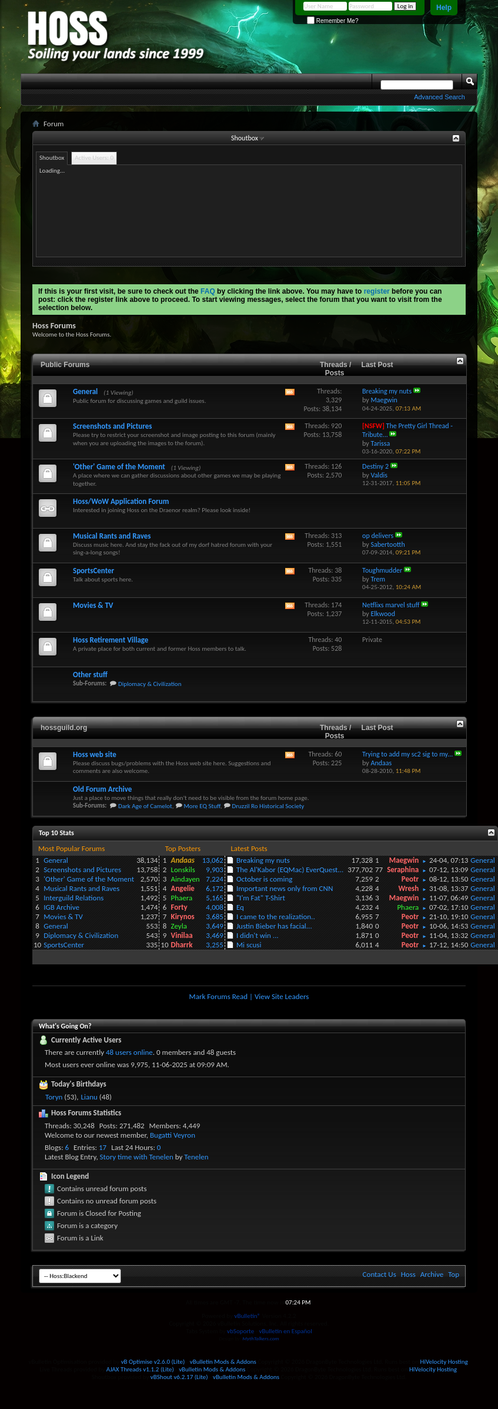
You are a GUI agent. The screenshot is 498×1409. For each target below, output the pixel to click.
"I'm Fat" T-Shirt (260, 897)
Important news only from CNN (284, 888)
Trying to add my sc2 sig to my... (407, 754)
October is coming (264, 879)
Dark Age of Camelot (145, 806)
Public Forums (65, 365)
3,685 (214, 916)
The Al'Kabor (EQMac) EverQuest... (289, 869)
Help (444, 8)
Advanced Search (439, 96)
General (85, 391)
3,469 (214, 935)
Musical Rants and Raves (112, 536)
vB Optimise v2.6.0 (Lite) (153, 1362)
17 (102, 1147)
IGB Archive (61, 907)
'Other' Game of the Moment (119, 466)
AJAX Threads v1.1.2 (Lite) (140, 1369)
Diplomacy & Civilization (150, 684)
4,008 (214, 907)
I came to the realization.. (275, 916)
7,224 (214, 879)
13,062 (212, 860)
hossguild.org (64, 728)
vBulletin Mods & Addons (223, 1362)
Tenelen (196, 1156)
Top (453, 1274)
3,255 (214, 944)
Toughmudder (382, 570)
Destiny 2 (375, 466)
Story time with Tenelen (136, 1156)
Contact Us (379, 1274)
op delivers (377, 536)
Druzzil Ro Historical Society (268, 806)
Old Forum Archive (102, 789)
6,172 (214, 888)
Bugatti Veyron (172, 1135)
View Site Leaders (282, 996)
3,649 (214, 926)
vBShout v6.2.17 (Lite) (179, 1377)
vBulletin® (247, 1316)
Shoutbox (244, 138)
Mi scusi (249, 944)
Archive (431, 1274)
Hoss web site (94, 754)
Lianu (89, 1096)
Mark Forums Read (218, 996)
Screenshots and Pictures (112, 426)
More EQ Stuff (201, 806)
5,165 (214, 897)
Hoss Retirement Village (110, 639)
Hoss (408, 1274)
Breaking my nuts (387, 391)
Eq (240, 907)
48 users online (129, 1052)
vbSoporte (240, 1331)
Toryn (53, 1096)
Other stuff (90, 674)
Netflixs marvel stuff (390, 605)
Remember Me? (332, 21)
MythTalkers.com (260, 1338)
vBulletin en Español (285, 1331)
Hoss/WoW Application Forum (121, 501)
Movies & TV (93, 605)
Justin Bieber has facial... (274, 926)
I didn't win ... (257, 935)
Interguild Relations (73, 897)
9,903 (214, 869)
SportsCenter (93, 570)
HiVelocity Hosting (444, 1362)
